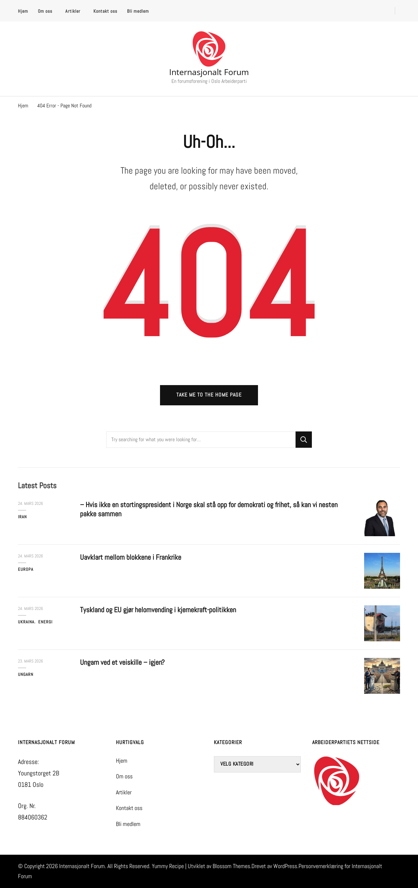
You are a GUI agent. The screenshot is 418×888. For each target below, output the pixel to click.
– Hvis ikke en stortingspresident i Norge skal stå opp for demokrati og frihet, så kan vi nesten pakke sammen (209, 509)
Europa (25, 569)
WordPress (285, 866)
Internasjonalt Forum (209, 71)
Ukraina (26, 622)
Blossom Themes (231, 866)
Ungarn (25, 674)
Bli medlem (138, 11)
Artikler (72, 11)
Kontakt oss (105, 11)
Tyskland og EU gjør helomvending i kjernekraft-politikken (158, 610)
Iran (22, 517)
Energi (45, 622)
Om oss (45, 11)
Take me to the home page (209, 395)
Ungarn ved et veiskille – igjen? (122, 662)
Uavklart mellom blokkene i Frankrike (130, 557)
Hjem (23, 11)
